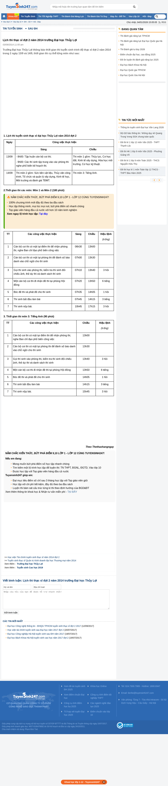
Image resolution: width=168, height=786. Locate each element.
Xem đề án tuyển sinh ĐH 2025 (74, 688)
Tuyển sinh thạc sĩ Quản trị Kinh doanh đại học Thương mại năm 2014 (42, 560)
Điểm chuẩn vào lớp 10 (100, 713)
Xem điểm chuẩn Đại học (74, 696)
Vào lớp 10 (17, 22)
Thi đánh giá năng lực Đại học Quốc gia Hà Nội (141, 43)
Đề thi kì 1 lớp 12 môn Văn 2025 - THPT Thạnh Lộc (140, 144)
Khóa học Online (98, 686)
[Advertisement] (36, 97)
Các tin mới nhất (13, 621)
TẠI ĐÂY (72, 491)
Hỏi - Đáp (37, 22)
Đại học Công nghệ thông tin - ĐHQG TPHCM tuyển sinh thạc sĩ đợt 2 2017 (44, 626)
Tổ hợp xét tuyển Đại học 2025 (74, 713)
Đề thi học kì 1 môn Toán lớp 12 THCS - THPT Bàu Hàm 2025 (139, 171)
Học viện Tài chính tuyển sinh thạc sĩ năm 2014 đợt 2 (34, 557)
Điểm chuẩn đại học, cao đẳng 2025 (137, 54)
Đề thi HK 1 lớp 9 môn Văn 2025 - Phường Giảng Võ (141, 153)
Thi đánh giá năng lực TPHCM (135, 36)
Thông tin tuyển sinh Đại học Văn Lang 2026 (142, 127)
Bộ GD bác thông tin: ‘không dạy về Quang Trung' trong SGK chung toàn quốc (141, 135)
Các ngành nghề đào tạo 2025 (100, 705)
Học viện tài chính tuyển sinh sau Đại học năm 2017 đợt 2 (36, 630)
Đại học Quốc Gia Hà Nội (132, 75)
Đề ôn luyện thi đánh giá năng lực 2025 (139, 59)
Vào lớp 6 (6, 22)
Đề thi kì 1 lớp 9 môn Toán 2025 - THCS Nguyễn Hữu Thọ (139, 162)
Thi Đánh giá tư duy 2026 (132, 49)
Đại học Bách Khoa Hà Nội (133, 65)
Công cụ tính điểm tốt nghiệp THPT (100, 696)
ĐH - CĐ (27, 22)
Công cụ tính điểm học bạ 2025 (73, 705)
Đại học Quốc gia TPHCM (132, 70)
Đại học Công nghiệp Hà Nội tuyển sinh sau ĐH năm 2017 (36, 634)
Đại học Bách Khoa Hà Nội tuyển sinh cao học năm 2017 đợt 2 (38, 638)
